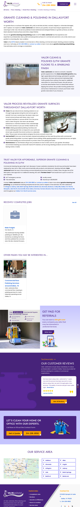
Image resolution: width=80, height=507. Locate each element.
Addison (48, 453)
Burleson (51, 187)
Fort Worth (69, 187)
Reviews (32, 489)
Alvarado (44, 187)
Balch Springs (24, 187)
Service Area (34, 497)
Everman (37, 189)
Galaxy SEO (72, 504)
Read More (50, 380)
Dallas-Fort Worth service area (26, 191)
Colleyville (57, 187)
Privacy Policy (16, 504)
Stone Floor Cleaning (29, 10)
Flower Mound (63, 189)
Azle (18, 187)
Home (6, 10)
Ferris (56, 189)
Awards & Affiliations (36, 492)
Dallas (63, 187)
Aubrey (13, 187)
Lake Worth (13, 189)
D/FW (13, 42)
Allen (64, 453)
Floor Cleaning (15, 10)
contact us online (34, 44)
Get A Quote (14, 425)
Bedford (31, 187)
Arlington (8, 187)
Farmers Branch (45, 189)
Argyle (65, 457)
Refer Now (48, 336)
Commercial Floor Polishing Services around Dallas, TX (12, 283)
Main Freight (10, 228)
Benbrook (38, 187)
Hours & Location (35, 495)
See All (74, 202)
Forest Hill (71, 189)
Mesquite (7, 189)
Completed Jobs (35, 487)
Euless (32, 189)
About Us (7, 504)
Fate (52, 189)
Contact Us (64, 4)
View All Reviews (58, 394)
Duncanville (21, 189)
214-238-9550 (48, 5)
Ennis (27, 189)
